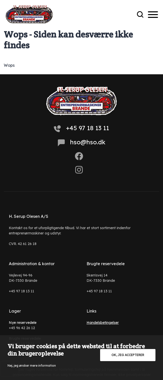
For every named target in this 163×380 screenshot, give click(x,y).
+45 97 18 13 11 (81, 128)
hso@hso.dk (81, 142)
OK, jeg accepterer (127, 355)
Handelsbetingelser (103, 322)
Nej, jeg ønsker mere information (32, 365)
